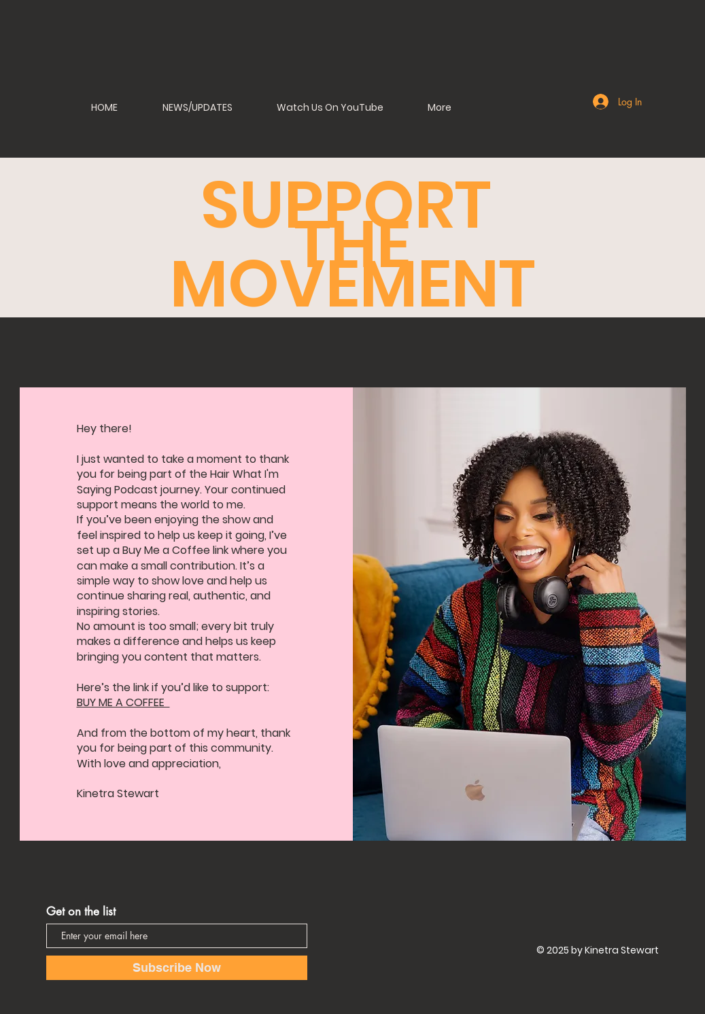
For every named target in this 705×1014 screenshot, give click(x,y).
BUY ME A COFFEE (123, 702)
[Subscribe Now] (176, 968)
